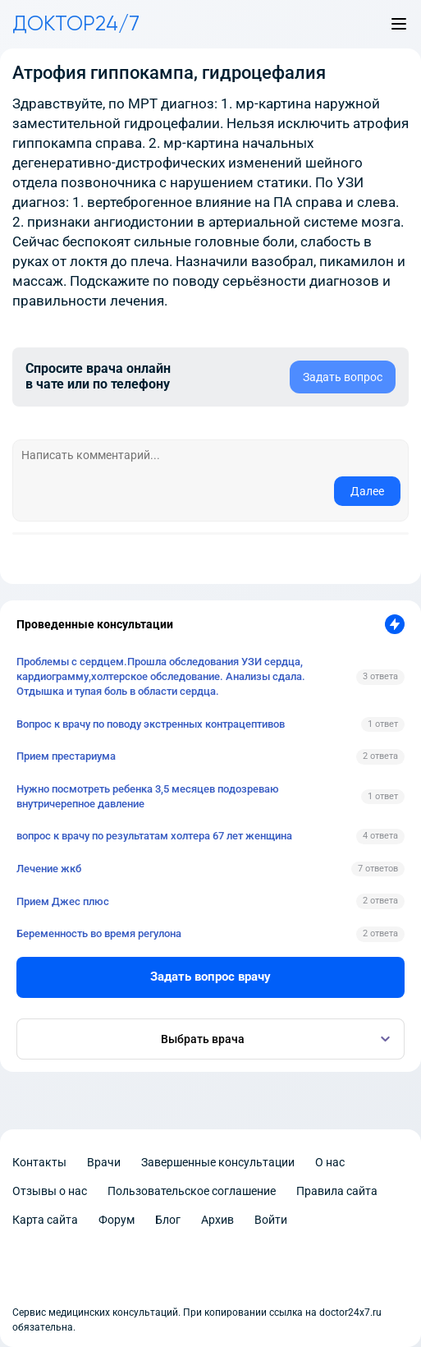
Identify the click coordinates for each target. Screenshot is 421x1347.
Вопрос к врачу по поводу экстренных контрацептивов (150, 724)
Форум (116, 1219)
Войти (270, 1219)
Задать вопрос (342, 377)
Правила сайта (337, 1191)
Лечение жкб (48, 868)
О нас (330, 1162)
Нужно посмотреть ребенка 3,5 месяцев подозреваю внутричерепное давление (147, 796)
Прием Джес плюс (62, 901)
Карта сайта (45, 1219)
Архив (217, 1219)
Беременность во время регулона (98, 933)
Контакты (39, 1162)
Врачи (104, 1162)
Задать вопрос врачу (210, 976)
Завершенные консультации (218, 1162)
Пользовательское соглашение (192, 1191)
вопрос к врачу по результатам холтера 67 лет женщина (154, 836)
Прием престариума (66, 756)
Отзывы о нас (49, 1191)
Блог (168, 1219)
